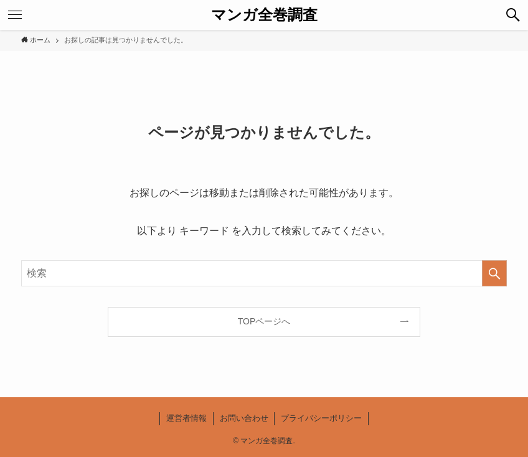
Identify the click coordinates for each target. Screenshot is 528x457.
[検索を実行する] (494, 273)
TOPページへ (264, 321)
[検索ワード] (264, 273)
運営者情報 (186, 418)
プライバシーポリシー (321, 418)
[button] (513, 15)
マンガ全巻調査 (264, 14)
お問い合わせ (244, 418)
